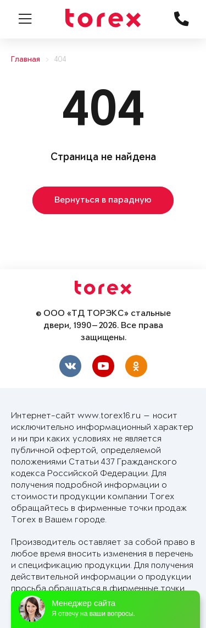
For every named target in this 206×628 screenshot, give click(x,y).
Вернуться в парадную (103, 200)
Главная (25, 60)
